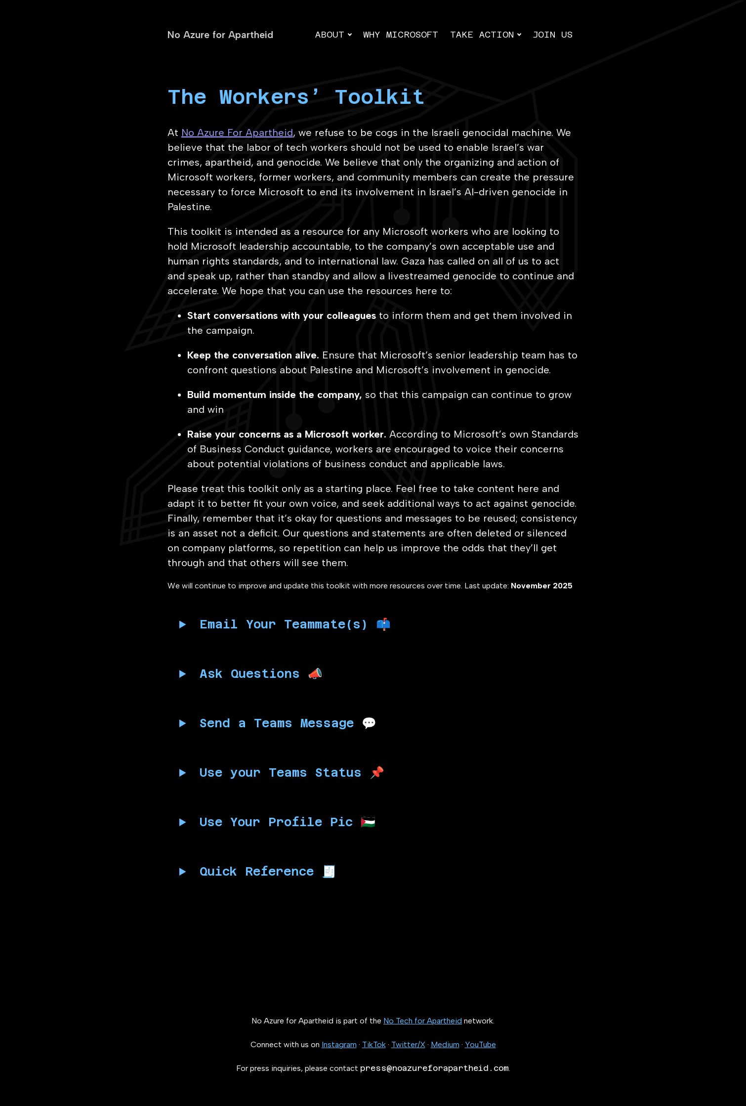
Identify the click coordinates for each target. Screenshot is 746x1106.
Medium (445, 1044)
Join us (553, 34)
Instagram (339, 1044)
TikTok (374, 1044)
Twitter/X (408, 1044)
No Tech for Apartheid (422, 1020)
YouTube (480, 1044)
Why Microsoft (400, 34)
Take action (482, 34)
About (329, 34)
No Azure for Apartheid (220, 35)
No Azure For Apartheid (237, 132)
